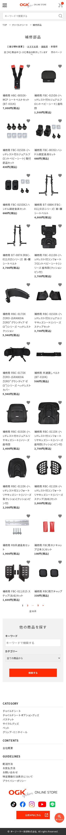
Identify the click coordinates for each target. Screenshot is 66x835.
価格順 (44, 46)
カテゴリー (11, 651)
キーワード (11, 636)
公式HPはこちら (33, 814)
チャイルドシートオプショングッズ (21, 715)
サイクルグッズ (11, 723)
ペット (6, 728)
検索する (33, 672)
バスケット (8, 719)
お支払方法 (9, 768)
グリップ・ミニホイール (15, 732)
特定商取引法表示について (18, 776)
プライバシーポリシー (14, 780)
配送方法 (8, 764)
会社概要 (8, 748)
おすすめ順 (32, 46)
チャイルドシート (12, 711)
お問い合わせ (10, 772)
